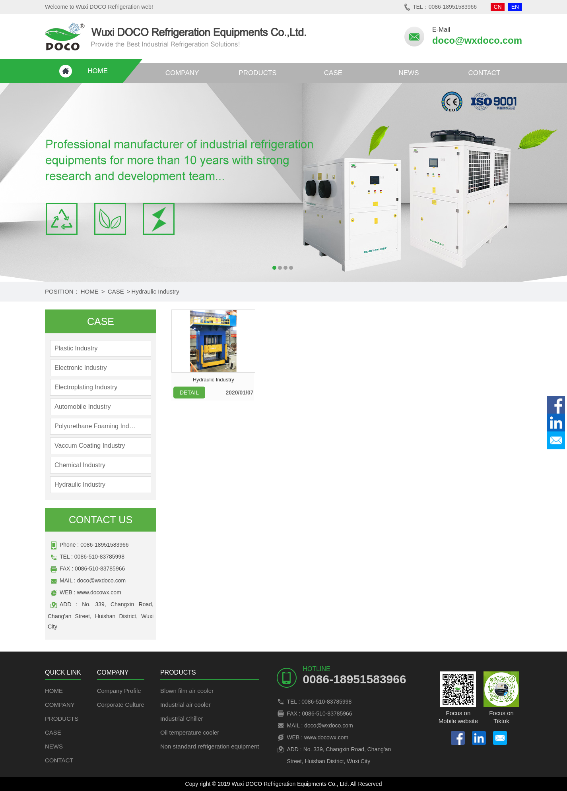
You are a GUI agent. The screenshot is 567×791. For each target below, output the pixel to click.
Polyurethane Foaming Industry (95, 426)
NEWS (409, 73)
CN (497, 7)
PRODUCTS (257, 73)
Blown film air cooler (187, 690)
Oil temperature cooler (189, 732)
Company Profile (119, 690)
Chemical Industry (79, 465)
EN (515, 7)
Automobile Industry (82, 406)
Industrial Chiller (181, 718)
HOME (97, 71)
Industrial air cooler (185, 704)
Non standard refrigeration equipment (209, 746)
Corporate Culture (120, 704)
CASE (333, 73)
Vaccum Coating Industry (89, 445)
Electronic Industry (80, 367)
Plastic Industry (75, 348)
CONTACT (484, 73)
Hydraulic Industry (155, 291)
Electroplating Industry (85, 387)
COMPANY (182, 73)
